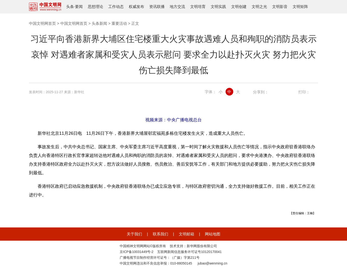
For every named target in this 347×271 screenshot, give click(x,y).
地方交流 (177, 7)
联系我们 (160, 234)
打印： (304, 92)
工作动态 (116, 7)
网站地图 (212, 234)
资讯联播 (157, 7)
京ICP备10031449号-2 (136, 252)
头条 (70, 7)
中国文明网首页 (42, 23)
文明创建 (239, 7)
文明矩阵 (300, 7)
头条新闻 (99, 23)
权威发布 (136, 7)
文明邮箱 (186, 234)
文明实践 (218, 7)
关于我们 (134, 234)
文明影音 (279, 7)
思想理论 (95, 7)
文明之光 (259, 7)
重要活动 (119, 23)
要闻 (79, 7)
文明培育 (198, 7)
